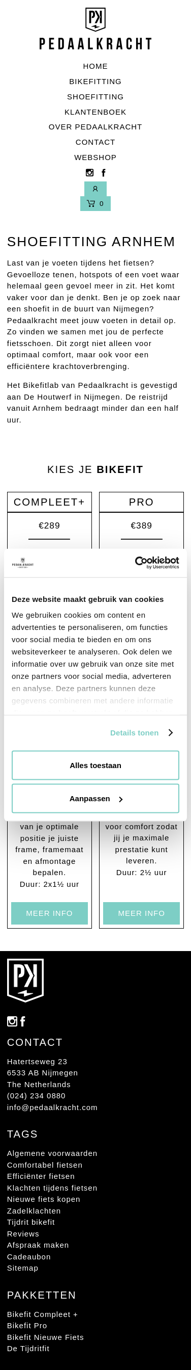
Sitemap (23, 1267)
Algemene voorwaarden (52, 1153)
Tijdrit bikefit (31, 1222)
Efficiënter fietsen (41, 1176)
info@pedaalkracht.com (52, 1107)
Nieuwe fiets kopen (44, 1199)
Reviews (23, 1233)
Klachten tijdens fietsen (52, 1187)
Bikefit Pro (27, 1325)
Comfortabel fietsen (45, 1165)
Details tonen (134, 732)
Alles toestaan (95, 764)
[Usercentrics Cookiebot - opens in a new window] (136, 563)
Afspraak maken (38, 1245)
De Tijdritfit (28, 1348)
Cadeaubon (29, 1256)
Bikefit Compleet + (42, 1314)
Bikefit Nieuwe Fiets (45, 1337)
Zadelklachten (34, 1210)
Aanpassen (96, 798)
